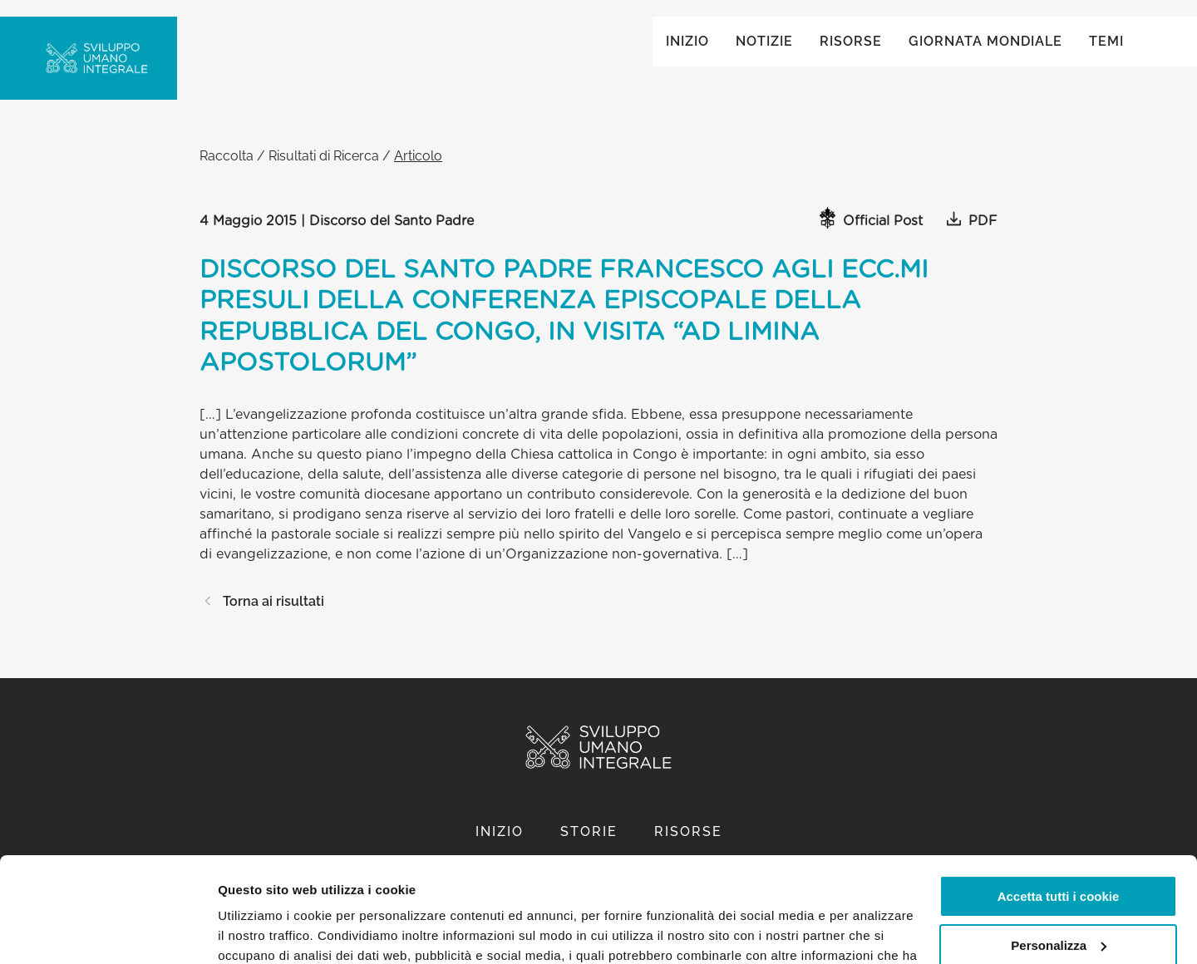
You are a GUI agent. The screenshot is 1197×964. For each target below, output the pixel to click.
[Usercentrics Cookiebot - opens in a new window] (107, 931)
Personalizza (1058, 855)
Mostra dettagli (263, 931)
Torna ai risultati (262, 618)
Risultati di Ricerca (323, 172)
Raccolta (227, 172)
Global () (1073, 34)
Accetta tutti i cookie (1059, 806)
